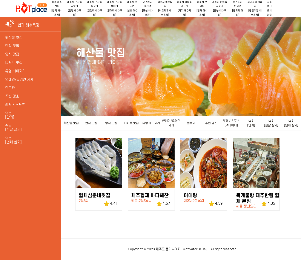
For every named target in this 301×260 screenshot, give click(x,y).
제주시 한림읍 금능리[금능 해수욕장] (219, 8)
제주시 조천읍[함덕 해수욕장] (56, 8)
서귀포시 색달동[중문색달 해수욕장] (254, 8)
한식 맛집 (91, 123)
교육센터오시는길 (269, 8)
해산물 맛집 (71, 123)
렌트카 (191, 123)
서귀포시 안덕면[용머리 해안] (237, 8)
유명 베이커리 (151, 123)
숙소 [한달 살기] (271, 123)
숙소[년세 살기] (13, 140)
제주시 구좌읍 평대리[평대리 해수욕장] (114, 8)
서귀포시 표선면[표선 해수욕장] (147, 8)
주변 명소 (211, 123)
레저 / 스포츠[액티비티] (231, 123)
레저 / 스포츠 (15, 105)
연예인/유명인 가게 (171, 123)
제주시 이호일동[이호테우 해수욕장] (165, 8)
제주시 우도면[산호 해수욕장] (132, 8)
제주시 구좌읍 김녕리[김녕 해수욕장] (74, 8)
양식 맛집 (111, 123)
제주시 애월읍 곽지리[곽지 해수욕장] (184, 8)
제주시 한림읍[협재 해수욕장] (202, 8)
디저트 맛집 (131, 123)
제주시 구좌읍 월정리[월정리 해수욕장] (94, 8)
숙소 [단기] (251, 123)
